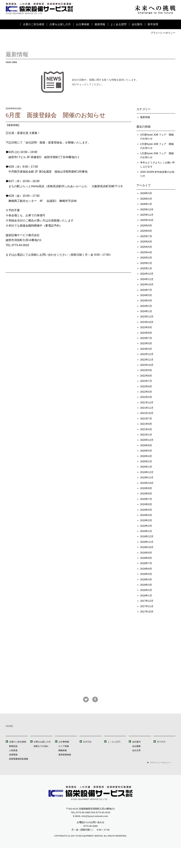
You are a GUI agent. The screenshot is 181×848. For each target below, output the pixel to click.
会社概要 (136, 746)
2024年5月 (146, 295)
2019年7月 (146, 499)
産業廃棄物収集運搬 (18, 759)
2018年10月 (146, 547)
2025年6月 (146, 241)
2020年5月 (146, 450)
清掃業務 (13, 754)
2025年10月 (146, 220)
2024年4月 (146, 300)
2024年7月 (146, 289)
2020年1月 (146, 466)
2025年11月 (146, 214)
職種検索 (62, 750)
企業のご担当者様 (33, 24)
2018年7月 (146, 563)
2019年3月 (146, 520)
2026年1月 (146, 204)
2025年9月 (146, 225)
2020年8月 (146, 445)
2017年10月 (146, 611)
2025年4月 (146, 252)
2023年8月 (146, 332)
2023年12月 (146, 316)
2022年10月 (146, 364)
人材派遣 (13, 750)
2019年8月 (146, 493)
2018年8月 (146, 558)
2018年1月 (146, 595)
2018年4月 (146, 579)
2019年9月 (146, 488)
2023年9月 (146, 327)
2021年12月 (146, 402)
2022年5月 (146, 391)
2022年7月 (146, 381)
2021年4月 (146, 429)
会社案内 (137, 24)
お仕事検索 (82, 24)
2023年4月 (146, 348)
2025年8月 (146, 230)
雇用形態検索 (64, 754)
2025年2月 (146, 263)
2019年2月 (146, 525)
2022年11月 (146, 359)
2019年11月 (146, 477)
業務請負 (13, 746)
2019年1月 (146, 531)
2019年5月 (146, 509)
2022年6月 (146, 386)
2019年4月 (146, 515)
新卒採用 (153, 24)
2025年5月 (146, 246)
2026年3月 (146, 193)
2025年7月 (146, 236)
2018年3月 (146, 584)
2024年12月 (146, 273)
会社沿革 (136, 750)
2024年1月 (146, 311)
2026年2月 (146, 198)
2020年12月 (146, 439)
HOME (9, 726)
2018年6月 (146, 568)
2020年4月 (146, 456)
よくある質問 (118, 24)
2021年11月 (146, 407)
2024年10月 (146, 284)
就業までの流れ (41, 746)
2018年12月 (146, 536)
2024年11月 (146, 279)
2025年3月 (146, 257)
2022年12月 (146, 354)
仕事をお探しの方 (60, 24)
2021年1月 (146, 434)
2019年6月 (146, 504)
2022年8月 (146, 375)
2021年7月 (146, 418)
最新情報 (100, 24)
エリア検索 (63, 746)
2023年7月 (146, 338)
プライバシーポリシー (163, 32)
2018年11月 (146, 541)
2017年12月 (146, 600)
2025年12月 (146, 209)
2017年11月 (146, 606)
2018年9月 (146, 552)
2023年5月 (146, 343)
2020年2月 (146, 461)
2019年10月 (146, 483)
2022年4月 (146, 397)
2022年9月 (146, 370)
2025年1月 (146, 268)
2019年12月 (146, 472)
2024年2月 (146, 306)
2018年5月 (146, 574)
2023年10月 (146, 322)
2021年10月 (146, 413)
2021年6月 (146, 423)
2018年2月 (146, 590)
